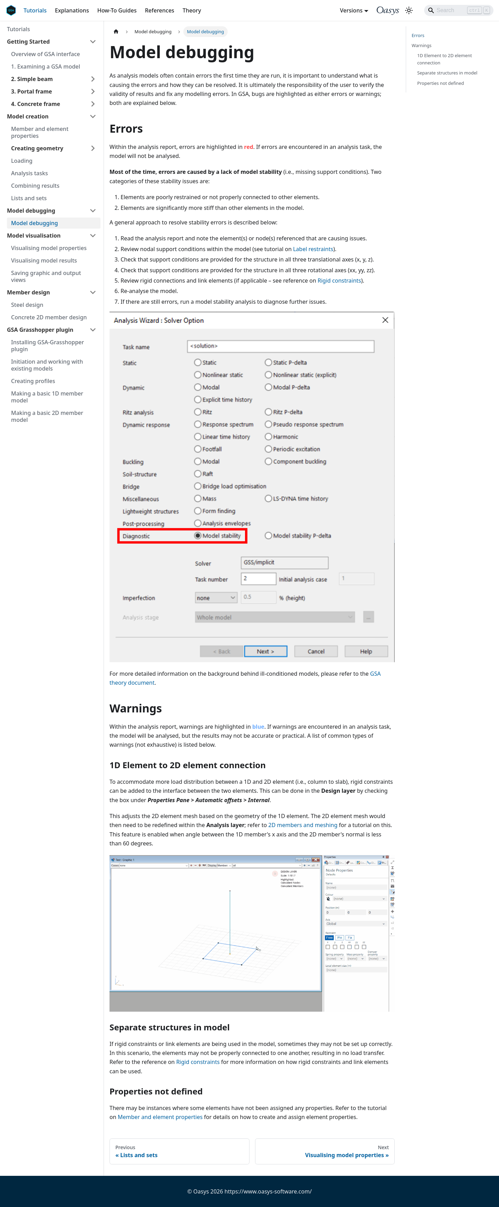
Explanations (72, 10)
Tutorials (35, 10)
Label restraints (313, 249)
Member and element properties (160, 1117)
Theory (192, 10)
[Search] (458, 10)
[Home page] (116, 31)
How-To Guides (117, 10)
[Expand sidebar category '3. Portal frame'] (92, 91)
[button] (51, 116)
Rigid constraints (339, 280)
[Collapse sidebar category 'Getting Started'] (92, 41)
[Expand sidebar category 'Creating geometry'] (92, 148)
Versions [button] (351, 10)
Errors (418, 35)
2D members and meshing (303, 825)
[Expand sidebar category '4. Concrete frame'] (92, 103)
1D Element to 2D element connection (444, 59)
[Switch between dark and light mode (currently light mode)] (408, 10)
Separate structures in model (447, 73)
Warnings (421, 45)
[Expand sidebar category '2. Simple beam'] (92, 79)
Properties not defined (440, 83)
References (159, 10)
